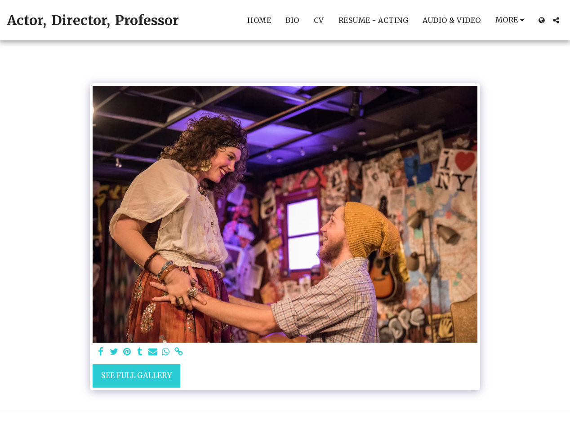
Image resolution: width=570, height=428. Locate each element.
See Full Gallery (136, 375)
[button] (556, 20)
